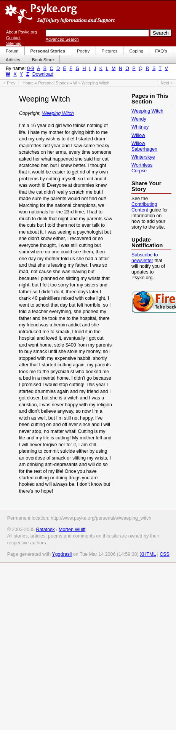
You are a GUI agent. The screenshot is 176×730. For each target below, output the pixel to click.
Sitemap (13, 43)
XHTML (148, 554)
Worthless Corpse (141, 167)
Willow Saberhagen (144, 146)
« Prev (9, 83)
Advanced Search (62, 39)
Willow (138, 135)
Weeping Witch (58, 113)
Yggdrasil (62, 554)
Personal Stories (53, 83)
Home (28, 83)
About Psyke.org (21, 32)
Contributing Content (144, 207)
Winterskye (143, 157)
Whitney (140, 127)
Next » (167, 83)
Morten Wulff (72, 529)
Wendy (138, 119)
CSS (165, 554)
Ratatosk (45, 529)
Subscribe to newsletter (144, 257)
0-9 (30, 68)
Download (42, 74)
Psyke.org (60, 13)
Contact (13, 37)
